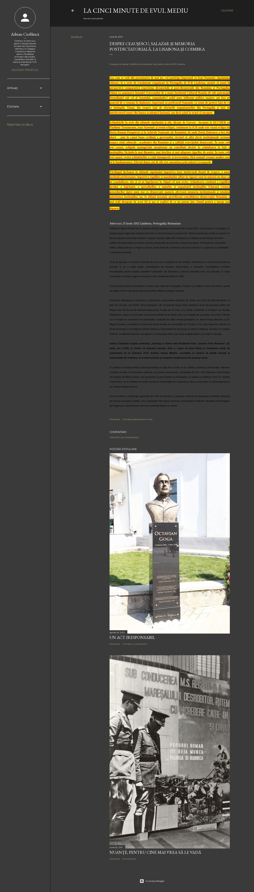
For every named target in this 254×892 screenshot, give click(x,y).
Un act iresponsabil (132, 637)
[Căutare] (227, 10)
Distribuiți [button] (76, 37)
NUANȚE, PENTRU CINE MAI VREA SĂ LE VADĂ (155, 852)
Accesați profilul (25, 70)
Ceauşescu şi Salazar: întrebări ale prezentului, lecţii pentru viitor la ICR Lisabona (147, 64)
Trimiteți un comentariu (124, 437)
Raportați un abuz (20, 124)
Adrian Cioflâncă (25, 34)
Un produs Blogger (152, 881)
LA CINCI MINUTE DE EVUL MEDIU (135, 10)
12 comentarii (129, 858)
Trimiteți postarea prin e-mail (137, 419)
